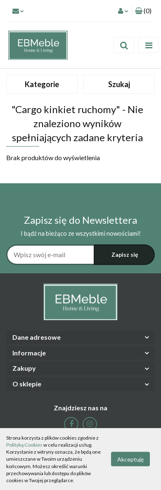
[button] (143, 11)
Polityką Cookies (24, 445)
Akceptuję (130, 459)
